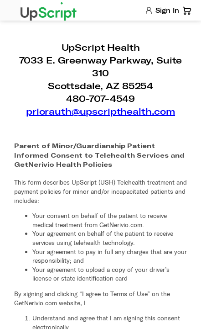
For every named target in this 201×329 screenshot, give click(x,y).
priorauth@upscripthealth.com (100, 111)
